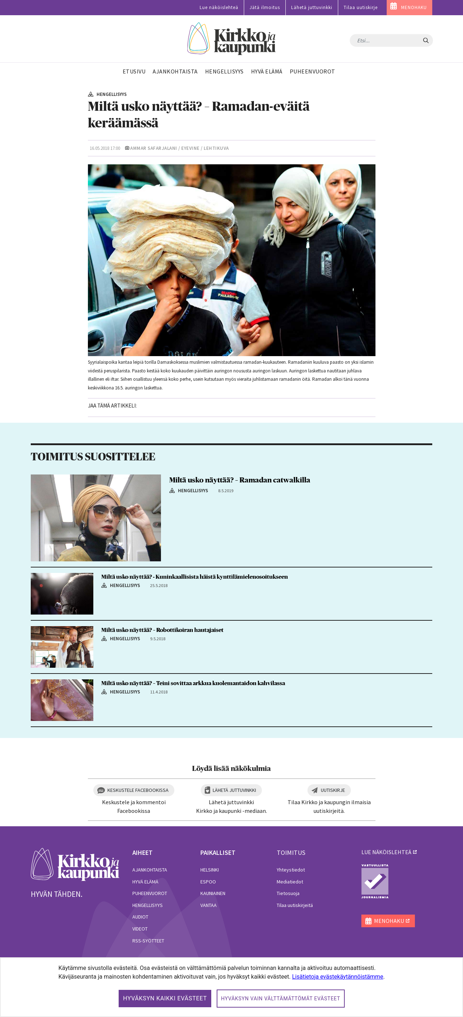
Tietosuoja (288, 893)
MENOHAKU (414, 7)
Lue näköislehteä (219, 7)
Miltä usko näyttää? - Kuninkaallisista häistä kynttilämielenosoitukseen (194, 577)
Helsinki (209, 869)
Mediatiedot (290, 881)
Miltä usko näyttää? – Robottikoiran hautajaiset (162, 630)
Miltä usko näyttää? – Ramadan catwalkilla (239, 480)
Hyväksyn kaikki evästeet (165, 998)
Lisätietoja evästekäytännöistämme (337, 976)
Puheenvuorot (149, 893)
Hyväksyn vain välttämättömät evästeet (280, 998)
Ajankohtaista (149, 869)
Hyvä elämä (145, 881)
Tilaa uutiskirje (361, 7)
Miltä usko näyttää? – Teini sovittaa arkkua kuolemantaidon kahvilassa (193, 683)
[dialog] (231, 987)
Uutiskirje (333, 790)
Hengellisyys (147, 905)
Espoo (208, 881)
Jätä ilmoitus (265, 7)
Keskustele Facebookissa (138, 790)
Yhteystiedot (291, 869)
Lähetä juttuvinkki (311, 7)
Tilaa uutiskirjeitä (295, 905)
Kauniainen (212, 893)
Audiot (140, 916)
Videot (140, 928)
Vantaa (208, 905)
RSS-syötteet (148, 940)
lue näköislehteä (386, 852)
